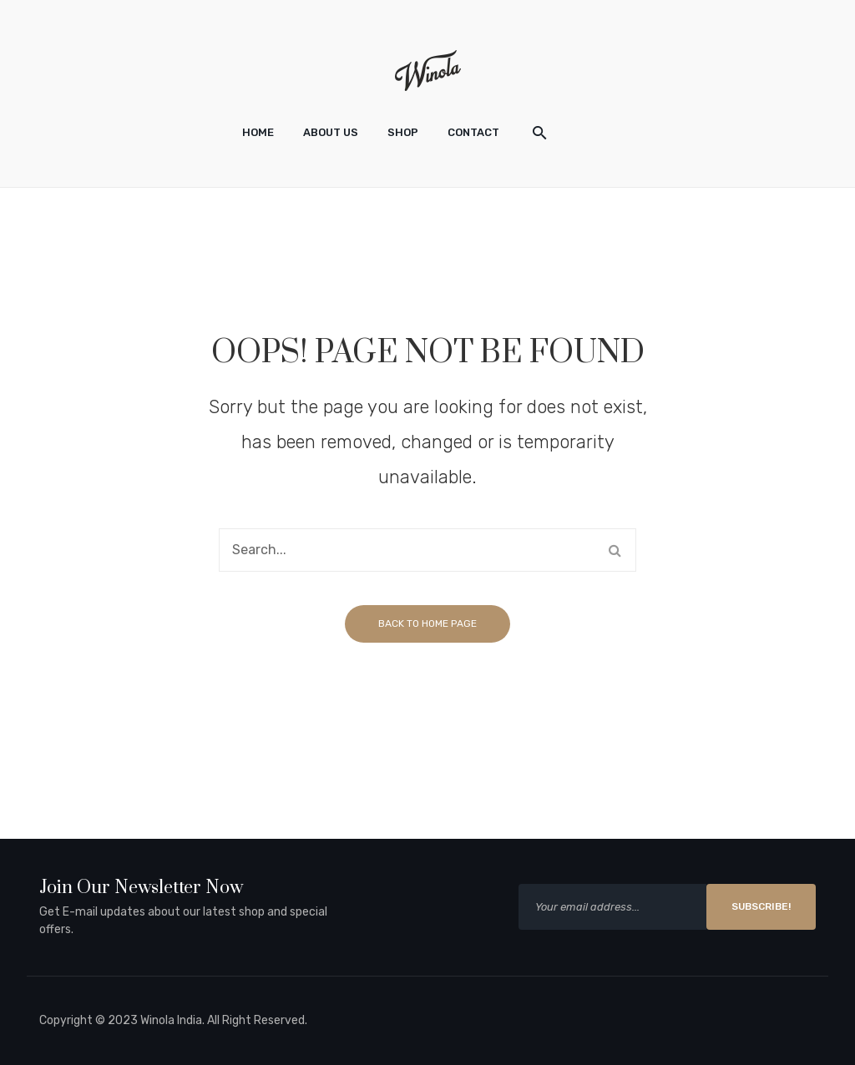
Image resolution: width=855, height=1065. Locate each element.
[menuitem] (258, 132)
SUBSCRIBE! (761, 906)
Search (614, 550)
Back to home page (427, 623)
